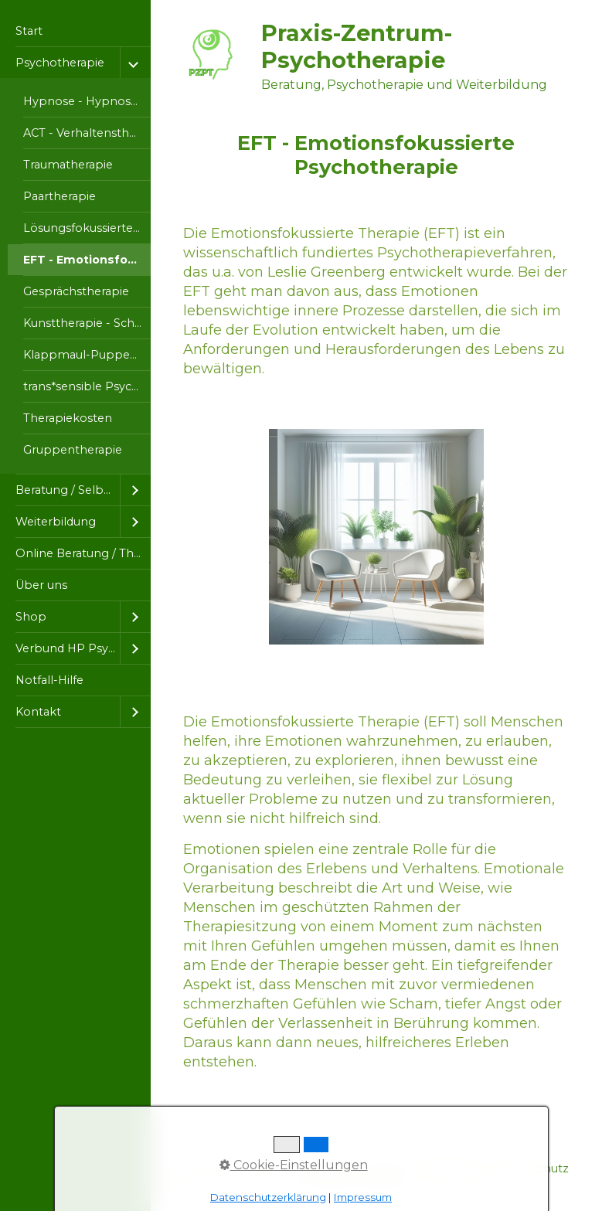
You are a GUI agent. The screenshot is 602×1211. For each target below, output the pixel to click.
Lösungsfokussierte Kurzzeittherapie (87, 228)
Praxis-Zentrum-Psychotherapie (356, 46)
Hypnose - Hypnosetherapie (87, 101)
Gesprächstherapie (76, 291)
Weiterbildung (55, 522)
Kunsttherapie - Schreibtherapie (87, 323)
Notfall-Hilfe (49, 680)
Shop (30, 617)
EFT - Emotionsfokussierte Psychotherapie (87, 260)
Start (29, 31)
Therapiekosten (67, 418)
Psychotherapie (59, 63)
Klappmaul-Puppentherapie (87, 355)
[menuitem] (75, 31)
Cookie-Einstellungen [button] (293, 1165)
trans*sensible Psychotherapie (87, 386)
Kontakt (38, 712)
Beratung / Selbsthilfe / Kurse (67, 490)
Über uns (41, 585)
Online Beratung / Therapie (83, 553)
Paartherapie (59, 196)
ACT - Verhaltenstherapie (87, 133)
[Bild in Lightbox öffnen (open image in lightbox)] (377, 537)
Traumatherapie (68, 165)
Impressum (363, 1197)
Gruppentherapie (72, 450)
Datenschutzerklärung (268, 1197)
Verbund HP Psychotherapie (67, 648)
